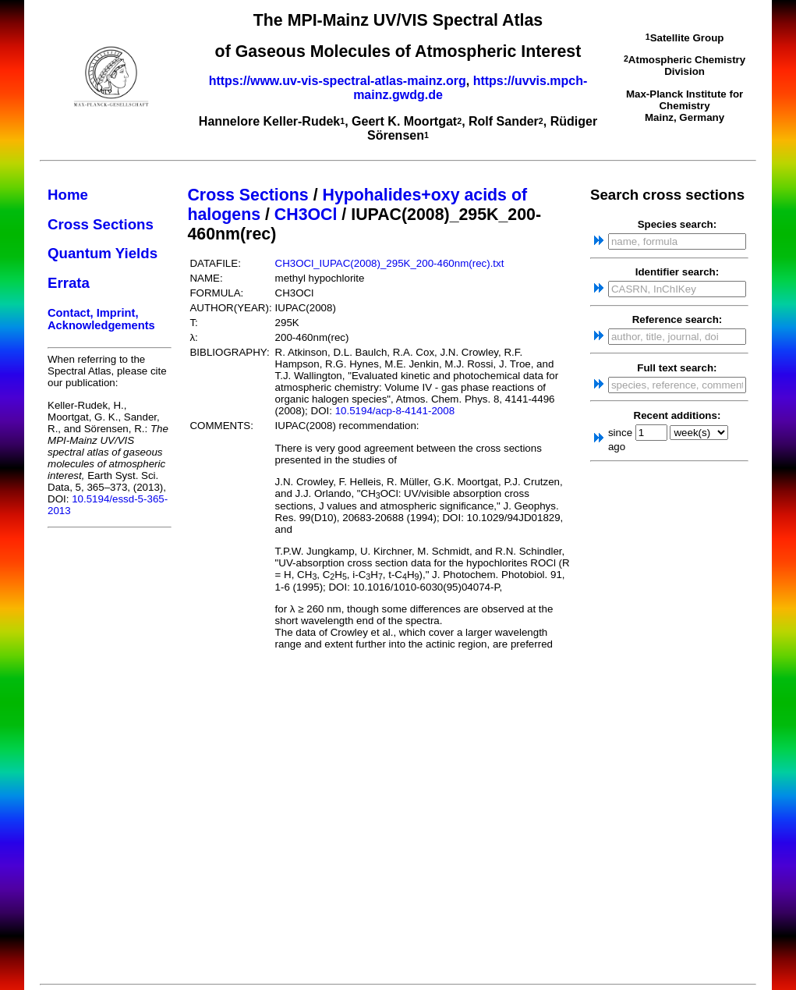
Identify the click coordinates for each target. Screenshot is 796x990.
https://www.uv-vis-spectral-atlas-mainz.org (337, 80)
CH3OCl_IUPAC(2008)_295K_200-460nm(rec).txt (389, 263)
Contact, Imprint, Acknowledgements (101, 319)
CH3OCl (306, 214)
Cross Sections (101, 224)
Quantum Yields (102, 253)
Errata (69, 283)
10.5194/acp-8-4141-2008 (395, 411)
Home (68, 194)
